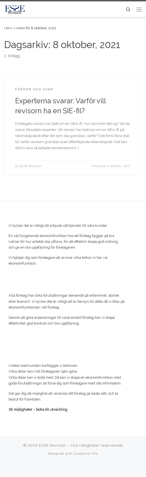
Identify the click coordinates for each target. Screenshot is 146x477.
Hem (8, 28)
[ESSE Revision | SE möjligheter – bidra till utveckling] (14, 8)
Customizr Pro (86, 453)
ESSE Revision (31, 166)
